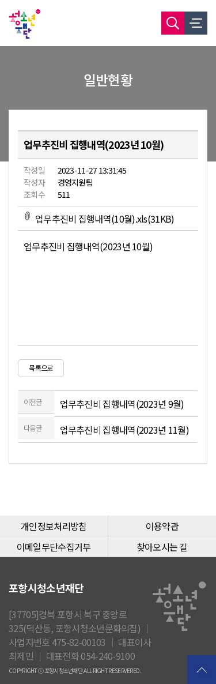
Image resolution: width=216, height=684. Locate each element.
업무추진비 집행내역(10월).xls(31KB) (99, 219)
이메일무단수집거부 (54, 547)
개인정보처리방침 (53, 526)
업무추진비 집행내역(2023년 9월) (122, 404)
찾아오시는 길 (162, 547)
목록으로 (40, 368)
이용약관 (162, 526)
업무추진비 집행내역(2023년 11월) (124, 430)
